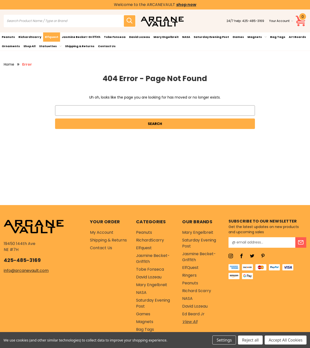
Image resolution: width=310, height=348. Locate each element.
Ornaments (11, 46)
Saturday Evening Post (211, 37)
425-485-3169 (253, 21)
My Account (101, 232)
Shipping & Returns (79, 46)
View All (189, 322)
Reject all (250, 340)
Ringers (189, 275)
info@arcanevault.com (26, 270)
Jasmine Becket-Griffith (81, 37)
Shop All (29, 46)
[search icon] (129, 21)
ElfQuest (190, 267)
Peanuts (8, 37)
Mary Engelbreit (166, 37)
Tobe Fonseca (115, 37)
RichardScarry (29, 37)
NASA (186, 37)
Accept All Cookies (286, 340)
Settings (224, 340)
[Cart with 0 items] (301, 21)
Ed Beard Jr (193, 314)
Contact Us (107, 46)
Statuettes (50, 46)
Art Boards (297, 37)
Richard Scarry (196, 291)
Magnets (257, 37)
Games (238, 37)
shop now (186, 4)
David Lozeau (139, 37)
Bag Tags (277, 37)
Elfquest (51, 37)
